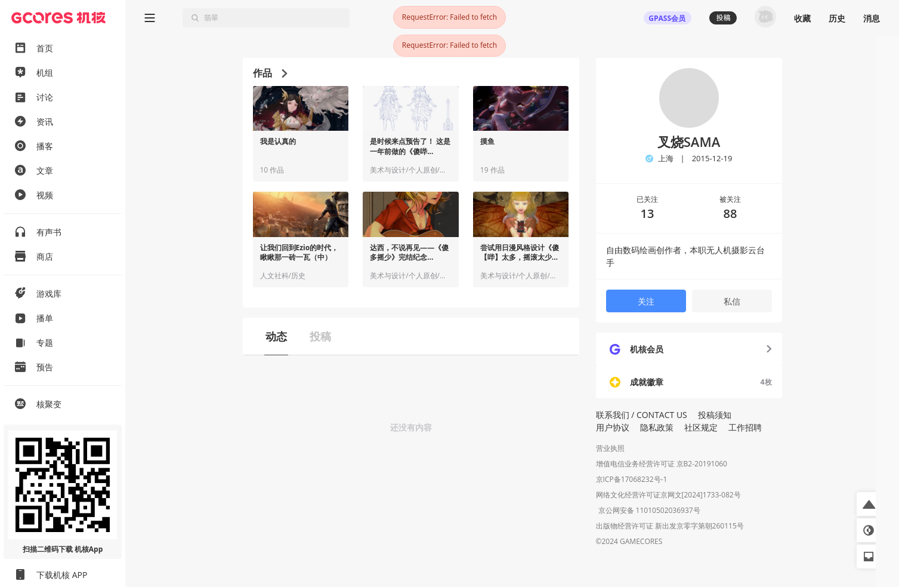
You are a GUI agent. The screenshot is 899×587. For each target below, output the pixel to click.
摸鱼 (487, 141)
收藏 (802, 18)
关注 (646, 301)
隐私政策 (657, 427)
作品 (270, 73)
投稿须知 (714, 414)
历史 (837, 18)
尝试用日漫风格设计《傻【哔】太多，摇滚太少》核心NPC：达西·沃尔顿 (519, 253)
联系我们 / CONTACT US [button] (641, 414)
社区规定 (701, 427)
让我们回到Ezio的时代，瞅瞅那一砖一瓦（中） (299, 253)
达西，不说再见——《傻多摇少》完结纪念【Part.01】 (409, 253)
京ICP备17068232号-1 (632, 479)
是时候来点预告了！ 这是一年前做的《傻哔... (410, 146)
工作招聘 (745, 427)
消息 (871, 18)
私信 (732, 301)
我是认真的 (278, 141)
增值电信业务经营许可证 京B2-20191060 (661, 464)
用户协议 (612, 427)
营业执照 (610, 448)
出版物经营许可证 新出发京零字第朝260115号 (670, 527)
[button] (869, 504)
